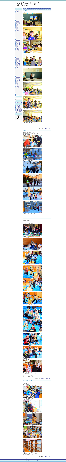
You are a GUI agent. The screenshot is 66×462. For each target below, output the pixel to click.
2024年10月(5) (18, 23)
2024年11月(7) (18, 22)
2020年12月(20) (18, 61)
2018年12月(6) (18, 86)
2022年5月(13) (18, 44)
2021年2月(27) (18, 59)
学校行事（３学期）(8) (19, 109)
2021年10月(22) (18, 50)
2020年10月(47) (18, 63)
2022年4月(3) (17, 45)
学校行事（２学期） (48, 378)
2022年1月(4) (17, 47)
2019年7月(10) (18, 79)
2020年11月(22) (18, 62)
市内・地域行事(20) (18, 107)
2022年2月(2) (17, 46)
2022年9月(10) (18, 40)
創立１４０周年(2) (18, 108)
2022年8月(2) (17, 41)
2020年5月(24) (18, 68)
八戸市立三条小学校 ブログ (29, 3)
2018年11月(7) (18, 87)
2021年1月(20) (18, 60)
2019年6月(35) (18, 80)
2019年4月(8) (17, 82)
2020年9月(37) (18, 64)
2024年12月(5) (18, 21)
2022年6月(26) (18, 43)
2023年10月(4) (18, 30)
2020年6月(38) (18, 67)
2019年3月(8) (17, 83)
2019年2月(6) (17, 84)
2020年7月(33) (18, 66)
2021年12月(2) (18, 48)
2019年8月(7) (17, 78)
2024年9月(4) (17, 24)
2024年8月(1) (17, 25)
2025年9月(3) (17, 12)
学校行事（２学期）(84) (19, 110)
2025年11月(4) (18, 10)
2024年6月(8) (17, 27)
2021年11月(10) (18, 49)
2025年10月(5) (18, 11)
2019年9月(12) (18, 77)
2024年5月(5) (17, 28)
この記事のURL (45, 128)
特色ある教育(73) (18, 106)
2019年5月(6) (17, 81)
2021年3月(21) (18, 58)
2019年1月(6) (17, 85)
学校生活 (49, 128)
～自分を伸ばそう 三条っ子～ (24, 5)
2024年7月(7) (17, 26)
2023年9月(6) (17, 31)
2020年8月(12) (18, 65)
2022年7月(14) (18, 42)
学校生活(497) (18, 105)
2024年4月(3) (17, 29)
